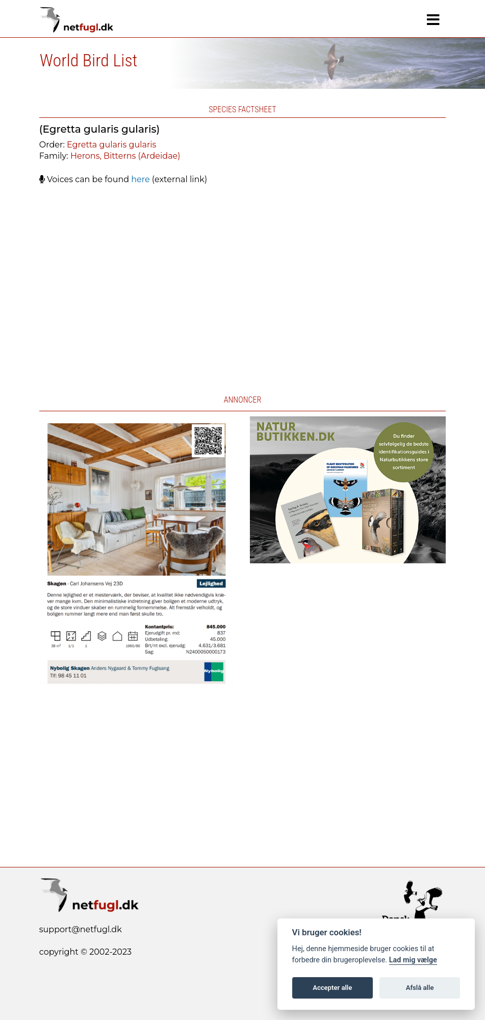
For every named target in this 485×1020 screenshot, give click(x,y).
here (140, 179)
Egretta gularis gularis (111, 145)
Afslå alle (420, 987)
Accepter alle (332, 987)
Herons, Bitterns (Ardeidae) (125, 156)
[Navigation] (433, 20)
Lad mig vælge (413, 960)
